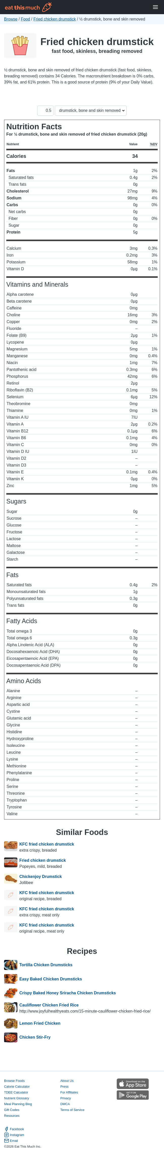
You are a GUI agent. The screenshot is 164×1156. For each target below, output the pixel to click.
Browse (10, 19)
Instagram (14, 1134)
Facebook (14, 1129)
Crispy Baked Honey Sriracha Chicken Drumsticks (67, 993)
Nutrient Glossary (16, 1098)
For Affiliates (69, 1092)
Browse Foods (14, 1081)
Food (25, 19)
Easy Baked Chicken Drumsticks (50, 979)
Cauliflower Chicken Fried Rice (49, 1005)
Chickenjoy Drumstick (40, 876)
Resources (11, 1116)
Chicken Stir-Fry (35, 1038)
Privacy (65, 1098)
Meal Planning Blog (18, 1104)
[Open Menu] (155, 7)
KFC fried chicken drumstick (46, 844)
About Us (67, 1081)
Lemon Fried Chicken (40, 1023)
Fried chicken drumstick (55, 19)
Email (11, 1140)
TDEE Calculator (16, 1092)
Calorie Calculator (17, 1086)
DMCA (65, 1104)
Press (64, 1086)
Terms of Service (72, 1110)
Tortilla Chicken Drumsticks (45, 965)
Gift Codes (11, 1110)
